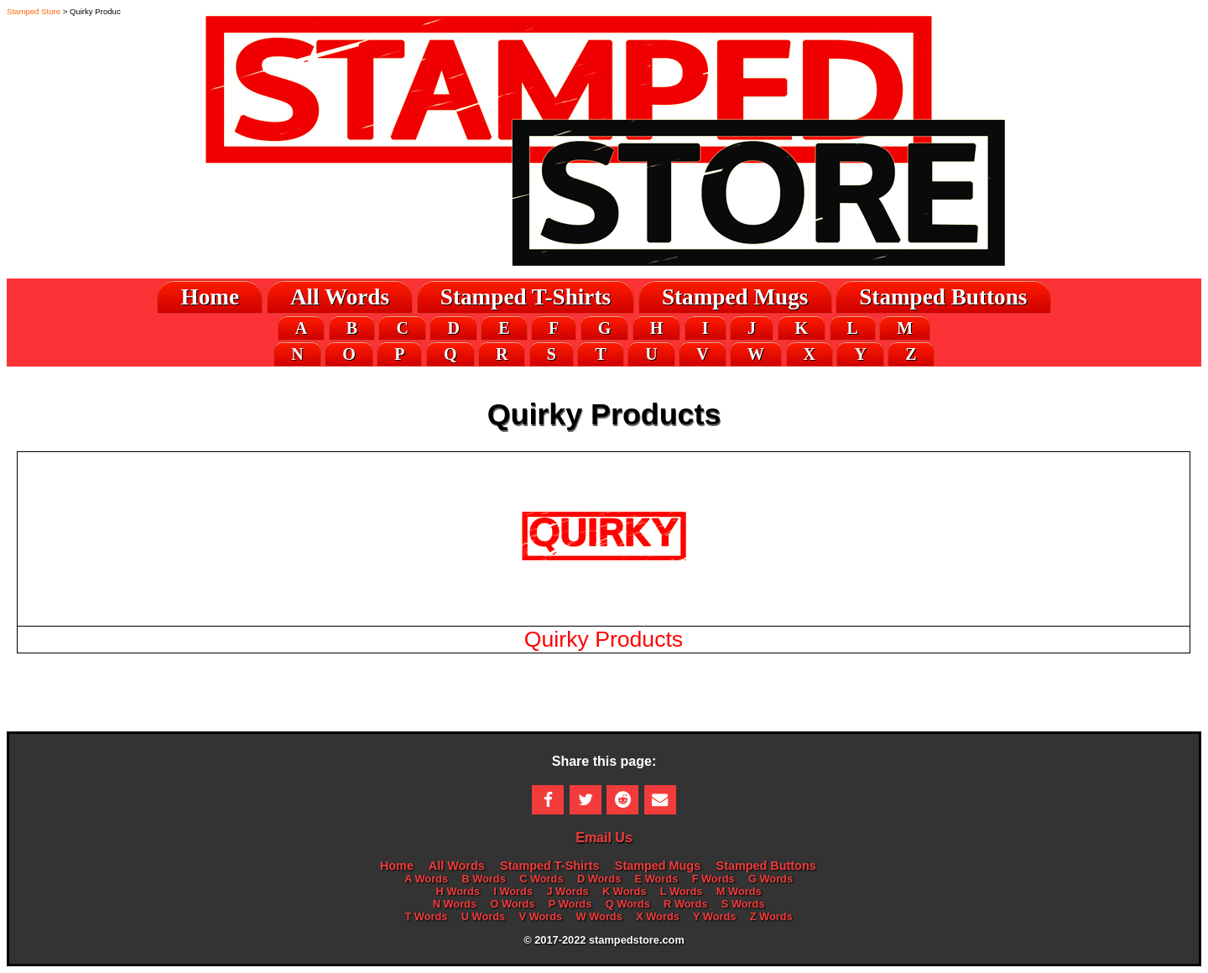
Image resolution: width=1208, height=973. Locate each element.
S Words (743, 904)
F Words (713, 878)
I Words (513, 891)
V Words (541, 916)
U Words (483, 916)
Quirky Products (603, 639)
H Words (458, 891)
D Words (599, 878)
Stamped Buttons (943, 297)
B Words (483, 878)
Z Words (771, 916)
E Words (657, 878)
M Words (739, 891)
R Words (685, 904)
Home (210, 297)
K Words (624, 891)
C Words (541, 878)
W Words (599, 916)
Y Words (714, 916)
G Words (770, 878)
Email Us (604, 837)
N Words (454, 904)
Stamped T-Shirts (525, 297)
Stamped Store (33, 11)
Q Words (628, 904)
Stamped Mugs (735, 297)
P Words (570, 904)
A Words (426, 878)
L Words (681, 891)
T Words (426, 916)
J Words (567, 891)
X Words (658, 916)
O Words (512, 904)
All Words (339, 297)
